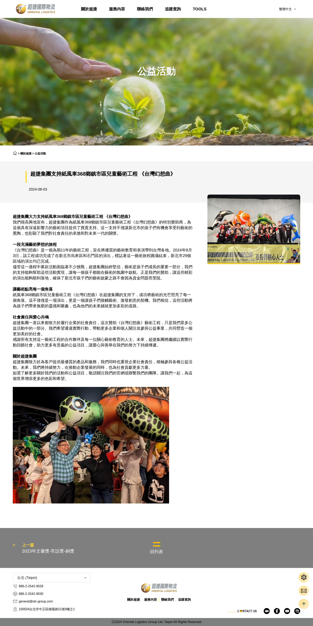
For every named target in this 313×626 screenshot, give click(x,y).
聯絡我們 (145, 9)
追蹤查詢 (173, 9)
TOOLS (200, 9)
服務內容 (117, 9)
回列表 (156, 551)
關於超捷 (89, 9)
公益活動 (40, 153)
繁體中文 (285, 9)
